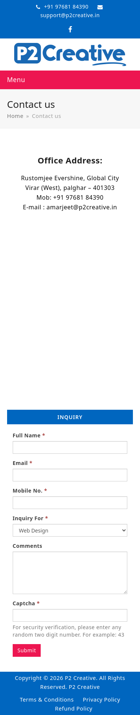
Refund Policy (73, 708)
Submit (27, 650)
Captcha (26, 603)
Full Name (29, 435)
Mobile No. (30, 490)
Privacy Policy (101, 699)
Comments (28, 545)
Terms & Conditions (47, 699)
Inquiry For (30, 518)
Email (22, 462)
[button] (16, 79)
